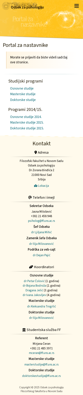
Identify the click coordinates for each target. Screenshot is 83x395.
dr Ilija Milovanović (41, 244)
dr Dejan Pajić (41, 255)
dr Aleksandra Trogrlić (41, 306)
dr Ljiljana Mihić (41, 232)
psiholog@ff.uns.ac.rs (41, 221)
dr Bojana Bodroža (34, 285)
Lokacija (41, 185)
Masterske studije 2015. (26, 122)
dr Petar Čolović (34, 281)
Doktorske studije (23, 100)
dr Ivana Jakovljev (34, 295)
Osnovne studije (22, 88)
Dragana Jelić (34, 290)
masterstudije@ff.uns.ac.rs (41, 364)
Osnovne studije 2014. (26, 117)
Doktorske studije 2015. (27, 128)
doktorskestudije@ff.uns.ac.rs (41, 376)
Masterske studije (23, 94)
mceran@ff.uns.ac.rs (41, 353)
